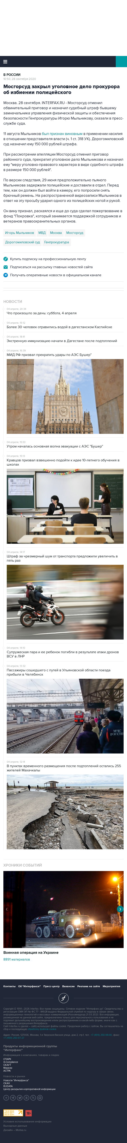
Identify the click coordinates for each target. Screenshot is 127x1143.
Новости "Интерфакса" (16, 1080)
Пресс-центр (51, 986)
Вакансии (68, 986)
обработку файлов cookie (42, 1029)
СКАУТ (7, 1065)
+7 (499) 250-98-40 (101, 1035)
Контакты (9, 986)
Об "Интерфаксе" (29, 986)
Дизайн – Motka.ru (14, 1130)
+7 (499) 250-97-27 (13, 1037)
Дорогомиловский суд (22, 242)
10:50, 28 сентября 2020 (19, 79)
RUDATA (8, 1086)
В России (11, 75)
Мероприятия (111, 986)
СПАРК (7, 1059)
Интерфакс (63, 61)
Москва (56, 233)
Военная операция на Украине (30, 952)
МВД (42, 233)
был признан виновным (62, 134)
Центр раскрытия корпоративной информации (29, 1089)
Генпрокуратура (56, 242)
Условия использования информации (27, 1121)
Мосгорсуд (74, 233)
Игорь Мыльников (19, 233)
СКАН (6, 1083)
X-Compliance (10, 1062)
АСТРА (7, 1070)
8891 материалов (16, 959)
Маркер (7, 1067)
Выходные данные (15, 1126)
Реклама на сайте (88, 986)
